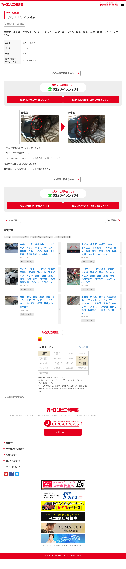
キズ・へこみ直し (21, 237)
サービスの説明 (80, 347)
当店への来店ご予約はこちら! (34, 100)
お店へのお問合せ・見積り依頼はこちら (91, 100)
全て (8, 237)
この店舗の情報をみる (63, 73)
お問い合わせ (63, 432)
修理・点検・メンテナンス (42, 237)
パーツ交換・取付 (63, 237)
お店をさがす (12, 455)
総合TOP (10, 443)
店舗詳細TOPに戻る (15, 24)
